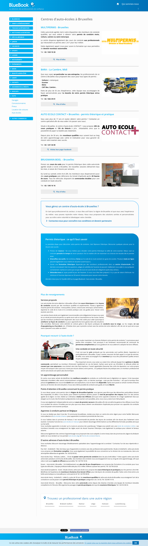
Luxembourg (120, 504)
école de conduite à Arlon (126, 426)
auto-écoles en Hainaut (71, 422)
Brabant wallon (66, 504)
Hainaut (105, 504)
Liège (93, 504)
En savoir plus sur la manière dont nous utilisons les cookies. (108, 543)
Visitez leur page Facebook (60, 149)
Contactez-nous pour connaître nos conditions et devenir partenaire (80, 221)
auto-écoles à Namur (60, 416)
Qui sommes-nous (130, 4)
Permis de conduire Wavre (91, 436)
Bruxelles (49, 504)
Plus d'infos (60, 59)
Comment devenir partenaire (79, 530)
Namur (81, 504)
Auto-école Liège (74, 436)
